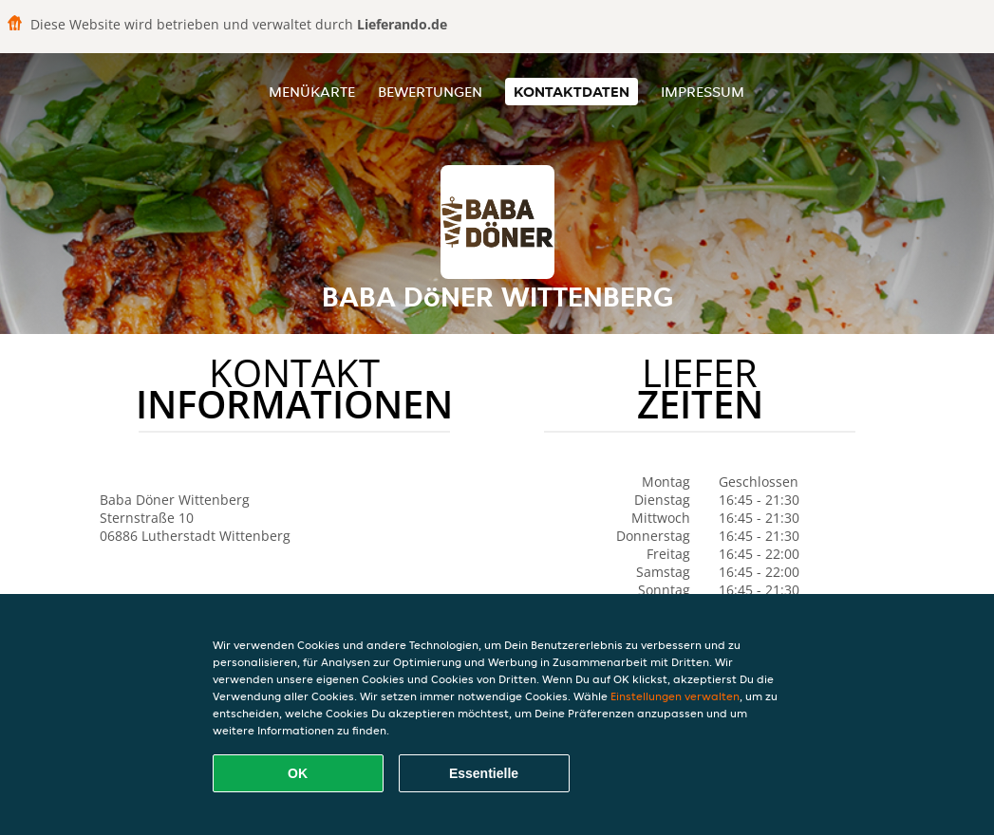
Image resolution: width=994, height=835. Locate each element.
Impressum (702, 92)
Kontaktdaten (571, 92)
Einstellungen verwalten (675, 696)
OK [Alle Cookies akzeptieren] (298, 773)
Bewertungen (430, 92)
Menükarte (312, 92)
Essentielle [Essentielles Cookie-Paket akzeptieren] (483, 773)
